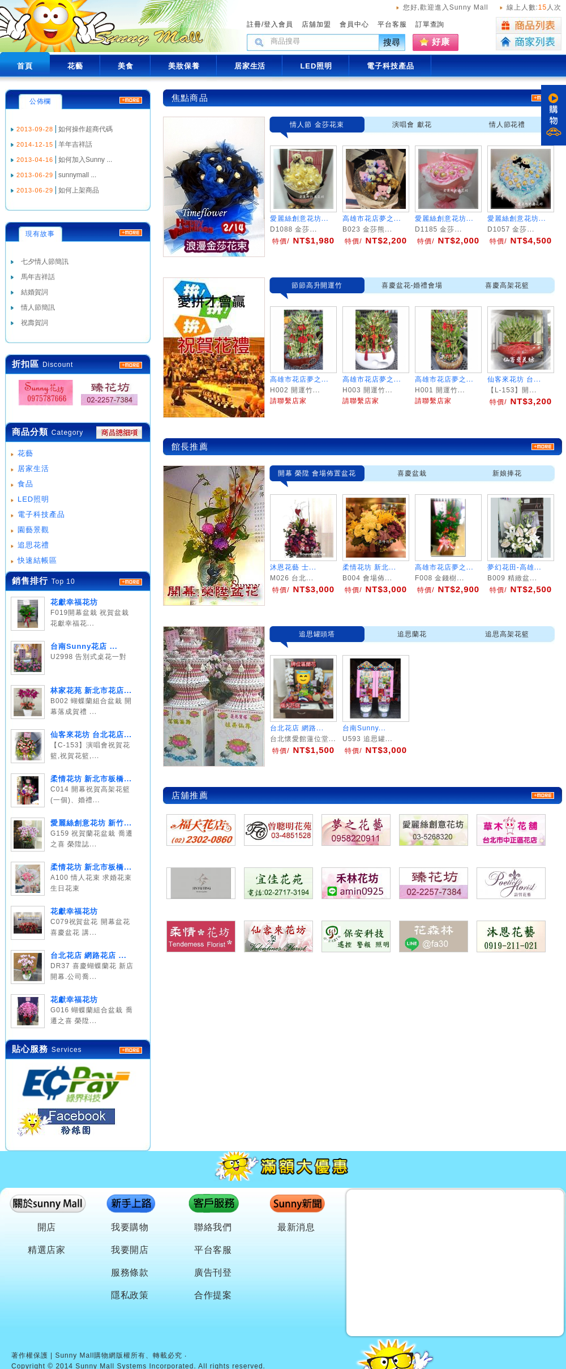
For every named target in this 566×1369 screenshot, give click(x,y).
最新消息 (296, 1227)
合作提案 (213, 1295)
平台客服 (392, 24)
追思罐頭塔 (317, 634)
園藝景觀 (33, 529)
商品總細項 (119, 432)
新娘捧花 (507, 473)
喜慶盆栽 (412, 473)
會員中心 (354, 24)
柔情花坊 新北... (369, 567)
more (130, 582)
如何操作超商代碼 (85, 129)
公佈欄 (40, 101)
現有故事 (40, 234)
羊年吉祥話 (75, 144)
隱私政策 (130, 1295)
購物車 (553, 115)
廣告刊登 (213, 1272)
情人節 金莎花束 (317, 125)
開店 (47, 1227)
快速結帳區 (37, 560)
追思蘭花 (412, 634)
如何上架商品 (78, 190)
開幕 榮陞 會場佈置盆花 (317, 473)
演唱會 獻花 (411, 125)
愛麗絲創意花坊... (299, 219)
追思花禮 (33, 545)
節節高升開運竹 (317, 285)
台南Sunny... (364, 728)
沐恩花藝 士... (293, 567)
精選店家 (47, 1250)
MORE (130, 365)
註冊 (254, 24)
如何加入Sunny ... (85, 160)
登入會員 (278, 24)
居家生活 (33, 468)
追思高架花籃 (507, 634)
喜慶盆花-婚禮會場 (412, 285)
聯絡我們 (213, 1227)
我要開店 (130, 1250)
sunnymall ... (77, 175)
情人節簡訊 (38, 307)
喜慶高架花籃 (507, 285)
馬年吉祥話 (38, 277)
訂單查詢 (430, 24)
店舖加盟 (316, 24)
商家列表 (528, 42)
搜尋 (392, 42)
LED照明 (33, 499)
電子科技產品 (41, 514)
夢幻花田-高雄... (514, 567)
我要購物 (130, 1227)
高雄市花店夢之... (371, 219)
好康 (441, 41)
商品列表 (528, 25)
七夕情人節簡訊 (44, 262)
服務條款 (130, 1272)
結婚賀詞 (34, 292)
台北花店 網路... (297, 728)
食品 (25, 484)
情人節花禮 (507, 125)
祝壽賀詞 (34, 323)
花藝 (25, 453)
